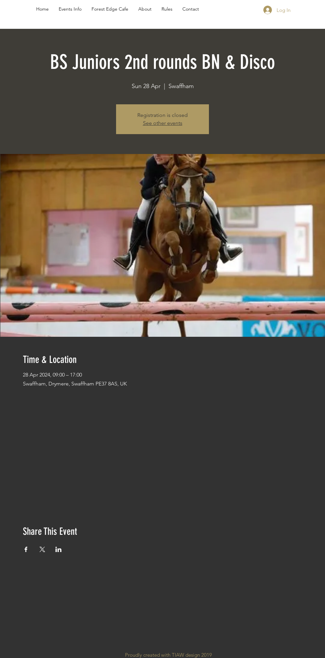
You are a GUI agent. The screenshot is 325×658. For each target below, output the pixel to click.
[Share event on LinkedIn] (58, 549)
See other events (162, 123)
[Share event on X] (42, 549)
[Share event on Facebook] (26, 549)
